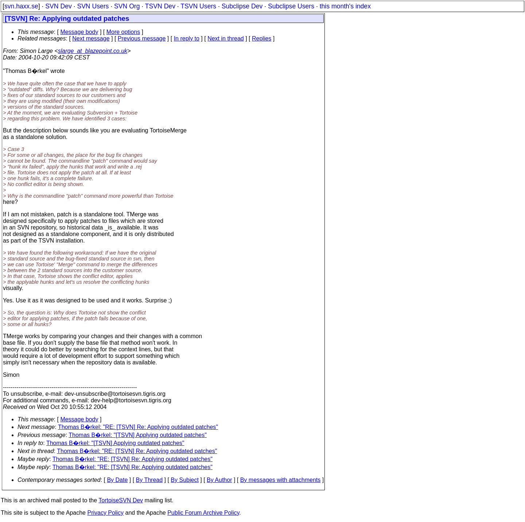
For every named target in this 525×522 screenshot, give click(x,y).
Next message (90, 38)
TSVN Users (198, 6)
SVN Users (93, 6)
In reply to (186, 38)
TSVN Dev (160, 6)
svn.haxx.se (21, 6)
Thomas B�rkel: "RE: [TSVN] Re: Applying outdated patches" (138, 427)
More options (123, 32)
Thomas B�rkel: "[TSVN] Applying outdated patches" (138, 435)
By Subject (184, 480)
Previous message (142, 38)
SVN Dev (58, 6)
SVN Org (127, 6)
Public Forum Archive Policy (203, 513)
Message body (79, 32)
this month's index (345, 6)
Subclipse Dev (242, 6)
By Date (117, 480)
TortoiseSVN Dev (120, 500)
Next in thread (225, 38)
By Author (219, 480)
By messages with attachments (280, 480)
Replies (261, 38)
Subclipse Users (291, 6)
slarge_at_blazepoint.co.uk (92, 51)
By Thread (149, 480)
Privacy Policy (105, 513)
